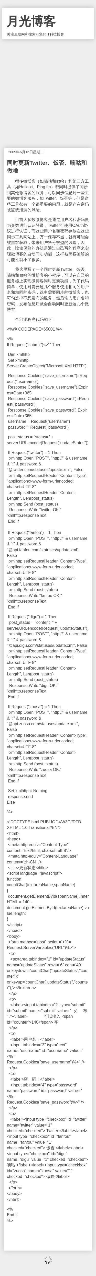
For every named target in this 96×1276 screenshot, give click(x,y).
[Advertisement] (48, 90)
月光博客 (31, 21)
